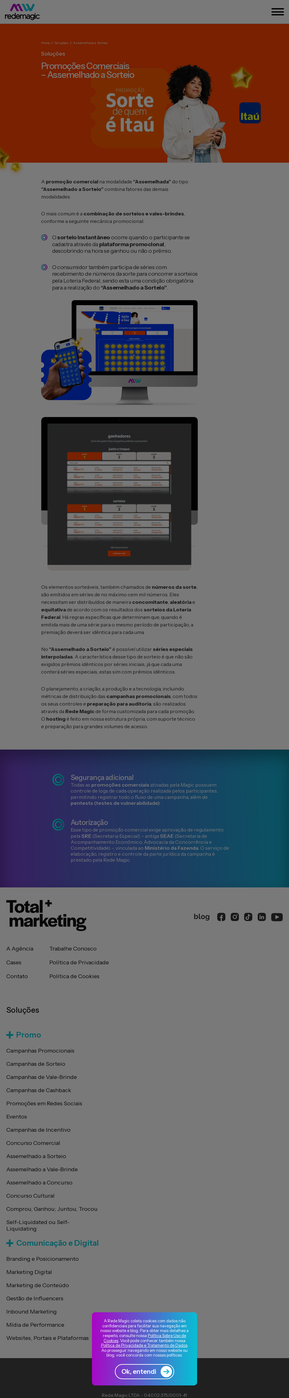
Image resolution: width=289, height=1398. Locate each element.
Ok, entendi (146, 1371)
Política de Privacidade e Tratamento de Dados (144, 1345)
